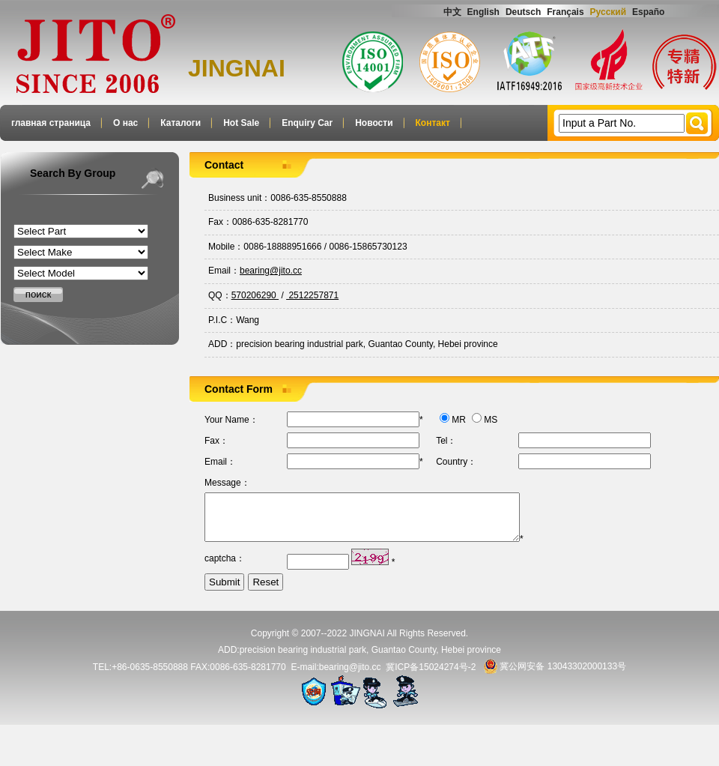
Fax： (220, 222)
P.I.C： (222, 320)
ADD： (222, 344)
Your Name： (231, 419)
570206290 (255, 295)
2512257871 (312, 295)
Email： (224, 270)
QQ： (219, 295)
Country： (456, 461)
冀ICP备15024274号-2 (431, 675)
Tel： (446, 440)
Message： (227, 482)
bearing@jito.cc (271, 270)
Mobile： (225, 246)
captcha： (224, 567)
